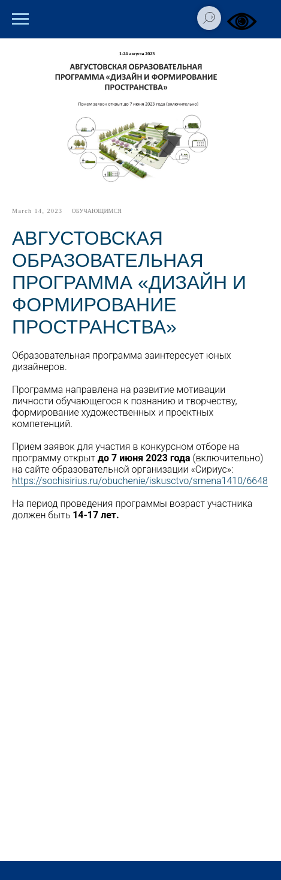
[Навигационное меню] (20, 19)
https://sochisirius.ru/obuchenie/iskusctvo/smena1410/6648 (140, 480)
